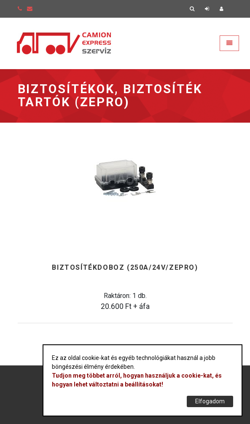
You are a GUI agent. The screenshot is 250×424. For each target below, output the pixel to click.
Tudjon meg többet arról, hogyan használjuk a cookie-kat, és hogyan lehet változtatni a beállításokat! (137, 380)
